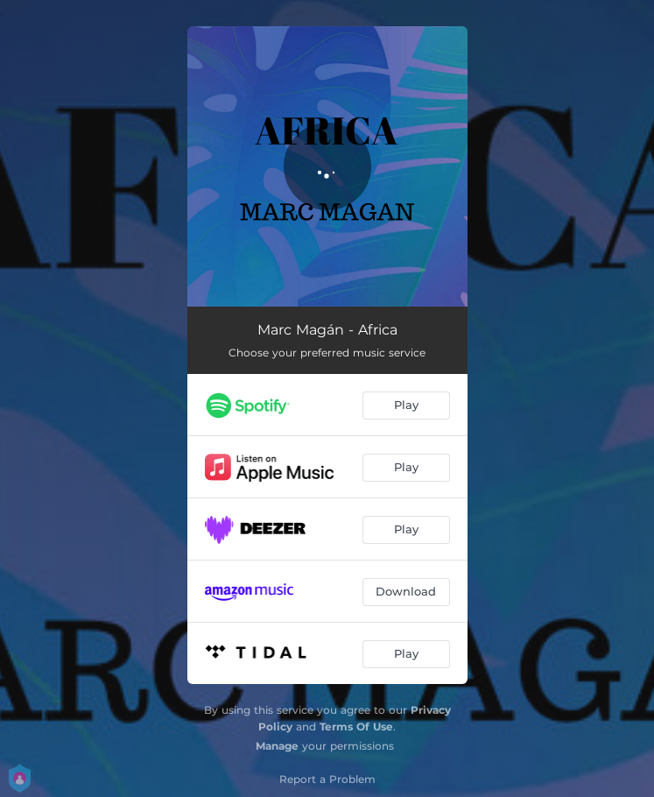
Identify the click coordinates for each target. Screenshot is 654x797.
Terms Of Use (356, 726)
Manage (277, 745)
